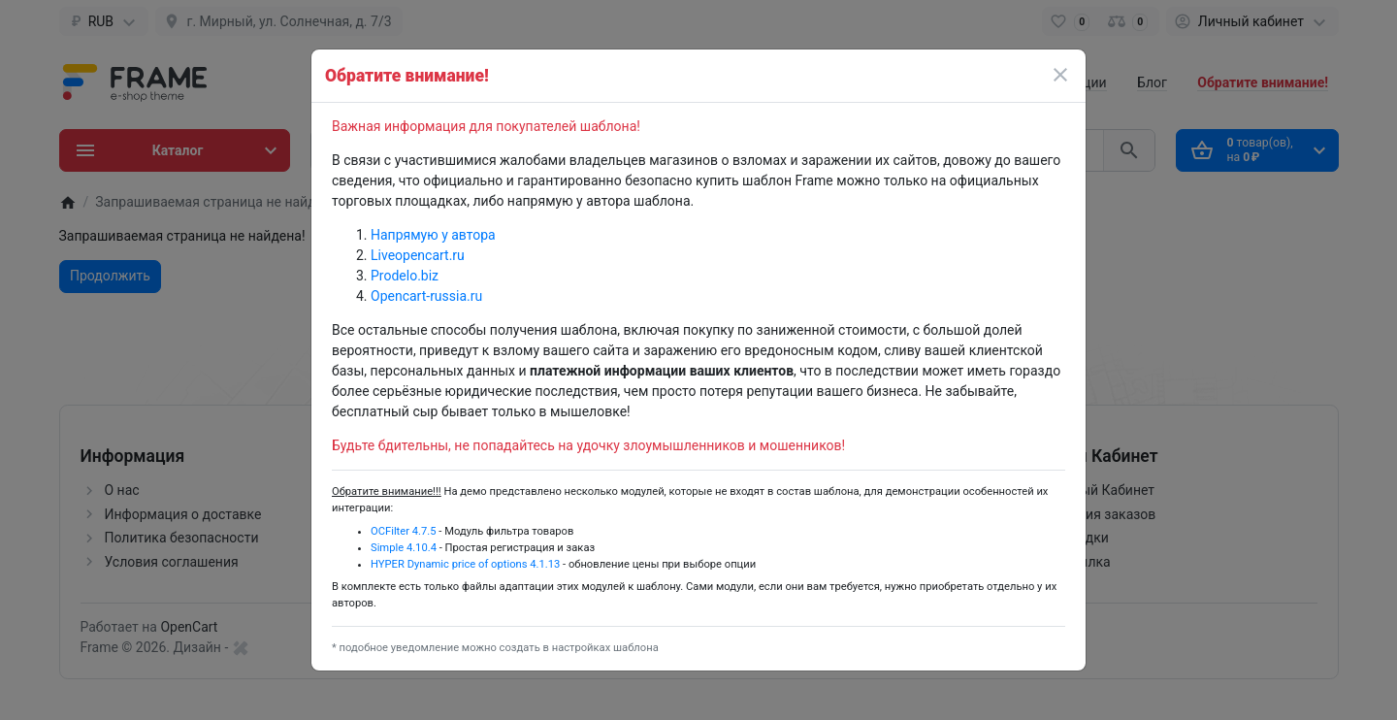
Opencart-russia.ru (426, 296)
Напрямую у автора (433, 235)
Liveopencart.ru (418, 255)
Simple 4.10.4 (404, 547)
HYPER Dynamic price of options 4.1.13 (465, 564)
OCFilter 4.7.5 (404, 531)
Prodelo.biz (405, 275)
